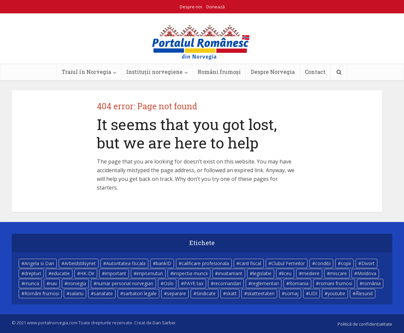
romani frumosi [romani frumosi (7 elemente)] (335, 283)
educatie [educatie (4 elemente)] (60, 273)
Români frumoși (219, 71)
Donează (215, 7)
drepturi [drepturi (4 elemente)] (32, 273)
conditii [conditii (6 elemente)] (323, 263)
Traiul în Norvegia (86, 71)
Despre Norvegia (273, 71)
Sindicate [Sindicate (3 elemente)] (206, 293)
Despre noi (191, 7)
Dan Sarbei (164, 323)
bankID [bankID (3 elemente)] (163, 263)
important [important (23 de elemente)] (115, 273)
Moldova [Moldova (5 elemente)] (366, 273)
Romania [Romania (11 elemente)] (299, 283)
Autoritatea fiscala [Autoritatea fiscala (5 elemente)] (126, 263)
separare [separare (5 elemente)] (176, 293)
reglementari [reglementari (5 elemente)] (265, 283)
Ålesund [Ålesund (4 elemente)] (364, 293)
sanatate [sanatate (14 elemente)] (103, 293)
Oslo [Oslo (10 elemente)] (169, 283)
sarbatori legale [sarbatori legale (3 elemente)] (140, 293)
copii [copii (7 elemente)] (346, 263)
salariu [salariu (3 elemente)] (76, 293)
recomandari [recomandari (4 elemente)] (227, 283)
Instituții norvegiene (154, 71)
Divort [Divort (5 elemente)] (368, 263)
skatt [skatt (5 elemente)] (231, 293)
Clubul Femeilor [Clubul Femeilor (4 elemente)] (288, 263)
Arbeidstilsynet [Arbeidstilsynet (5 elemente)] (80, 263)
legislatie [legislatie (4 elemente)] (262, 273)
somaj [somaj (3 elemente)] (291, 293)
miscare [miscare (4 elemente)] (338, 273)
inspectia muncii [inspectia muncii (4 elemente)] (190, 273)
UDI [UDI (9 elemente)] (313, 293)
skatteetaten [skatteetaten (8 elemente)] (260, 293)
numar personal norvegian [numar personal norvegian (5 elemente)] (124, 283)
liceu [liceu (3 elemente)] (286, 273)
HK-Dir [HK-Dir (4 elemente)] (87, 273)
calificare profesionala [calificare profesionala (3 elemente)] (205, 263)
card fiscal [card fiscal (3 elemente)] (250, 263)
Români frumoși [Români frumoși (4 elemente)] (41, 293)
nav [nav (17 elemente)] (53, 283)
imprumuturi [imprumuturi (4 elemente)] (150, 273)
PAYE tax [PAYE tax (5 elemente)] (193, 283)
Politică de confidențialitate (365, 324)
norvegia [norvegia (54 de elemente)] (76, 283)
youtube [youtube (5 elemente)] (336, 293)
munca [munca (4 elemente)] (31, 283)
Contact (315, 71)
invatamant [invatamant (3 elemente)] (230, 273)
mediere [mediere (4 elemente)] (311, 273)
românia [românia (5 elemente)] (372, 283)
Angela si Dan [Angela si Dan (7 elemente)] (39, 263)
